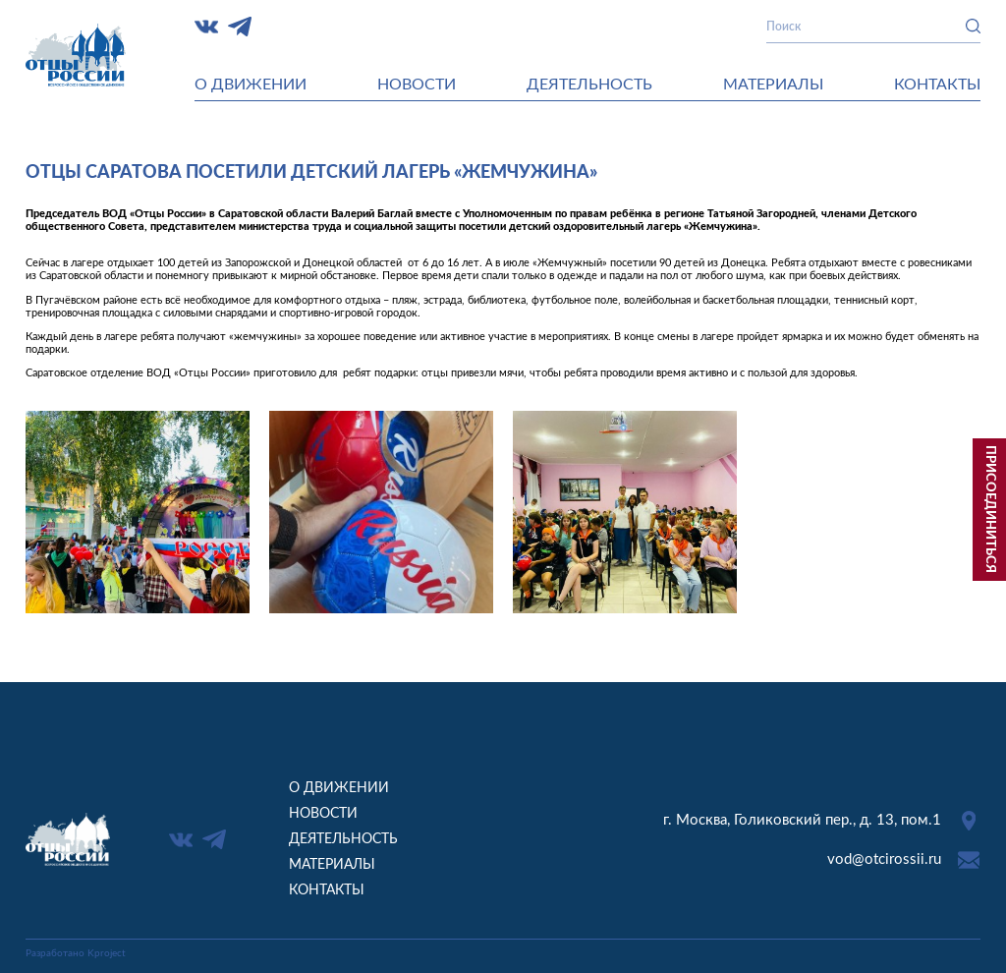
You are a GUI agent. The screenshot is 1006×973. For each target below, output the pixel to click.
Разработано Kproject (76, 953)
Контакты (937, 84)
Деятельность (589, 84)
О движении (251, 84)
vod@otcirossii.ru (884, 859)
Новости (416, 84)
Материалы (773, 84)
